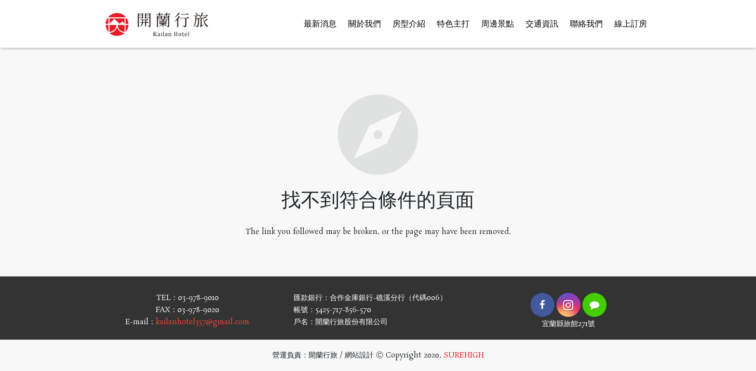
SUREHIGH (464, 355)
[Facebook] (542, 305)
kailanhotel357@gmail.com (202, 322)
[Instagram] (568, 305)
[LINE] (594, 305)
